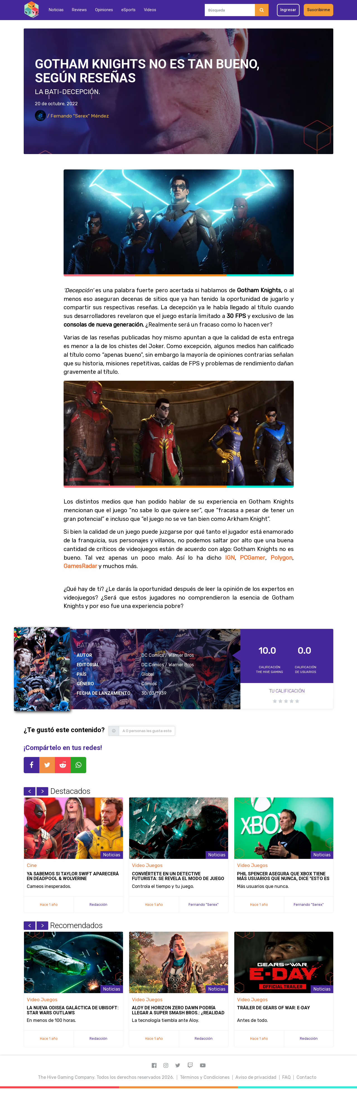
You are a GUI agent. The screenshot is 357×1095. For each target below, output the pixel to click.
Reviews (79, 10)
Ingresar (288, 10)
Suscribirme (318, 10)
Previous (29, 791)
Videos (150, 10)
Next (42, 791)
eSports (128, 10)
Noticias (56, 10)
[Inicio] (31, 10)
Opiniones (104, 10)
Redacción (98, 904)
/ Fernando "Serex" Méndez (72, 116)
